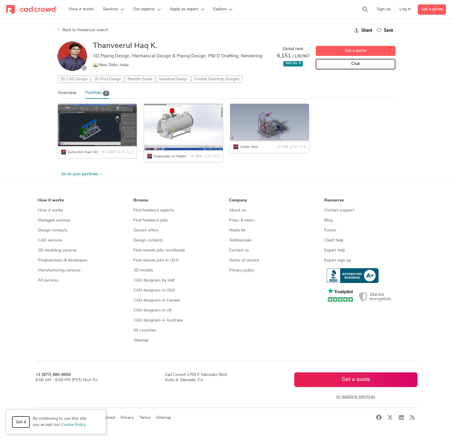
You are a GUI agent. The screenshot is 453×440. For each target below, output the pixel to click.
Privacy (127, 418)
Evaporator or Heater (170, 156)
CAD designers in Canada (156, 300)
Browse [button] (140, 200)
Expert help (334, 250)
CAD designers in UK (152, 310)
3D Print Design (107, 79)
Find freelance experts (153, 210)
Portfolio (97, 93)
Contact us (239, 250)
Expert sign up (337, 260)
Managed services (54, 220)
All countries (144, 330)
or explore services (355, 396)
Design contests (53, 230)
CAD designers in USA (154, 290)
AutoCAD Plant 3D (83, 152)
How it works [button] (51, 200)
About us (237, 210)
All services (48, 280)
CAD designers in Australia (158, 320)
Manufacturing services (59, 270)
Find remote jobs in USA (155, 260)
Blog (328, 220)
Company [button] (238, 200)
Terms (145, 418)
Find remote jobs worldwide (159, 250)
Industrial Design (173, 79)
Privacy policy (241, 270)
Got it (21, 422)
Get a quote (432, 9)
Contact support (339, 210)
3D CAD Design (74, 79)
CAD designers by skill (153, 280)
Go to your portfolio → (82, 174)
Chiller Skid (249, 147)
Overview (67, 93)
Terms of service (244, 260)
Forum (330, 230)
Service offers (146, 230)
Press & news (241, 220)
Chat (355, 64)
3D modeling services (57, 250)
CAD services (50, 240)
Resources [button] (334, 200)
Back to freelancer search (83, 30)
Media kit (237, 230)
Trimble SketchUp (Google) (217, 79)
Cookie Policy (73, 425)
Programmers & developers (63, 260)
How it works (50, 210)
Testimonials (240, 240)
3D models (143, 270)
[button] (113, 9)
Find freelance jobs (150, 220)
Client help (333, 240)
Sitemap (140, 340)
